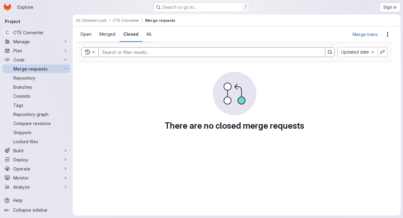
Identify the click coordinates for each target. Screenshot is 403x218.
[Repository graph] (36, 114)
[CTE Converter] (36, 32)
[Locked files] (36, 141)
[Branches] (36, 87)
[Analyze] (36, 187)
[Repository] (36, 78)
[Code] (36, 59)
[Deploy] (36, 159)
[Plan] (36, 50)
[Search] (209, 52)
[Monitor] (36, 177)
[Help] (36, 200)
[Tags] (36, 105)
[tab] (85, 34)
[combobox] (357, 52)
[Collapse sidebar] (36, 210)
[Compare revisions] (36, 123)
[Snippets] (36, 132)
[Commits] (36, 96)
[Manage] (36, 41)
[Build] (36, 150)
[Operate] (36, 168)
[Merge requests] (36, 68)
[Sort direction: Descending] (383, 52)
